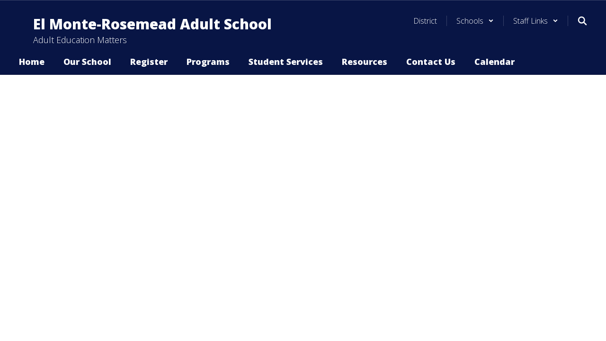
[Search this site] (582, 21)
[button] (475, 21)
